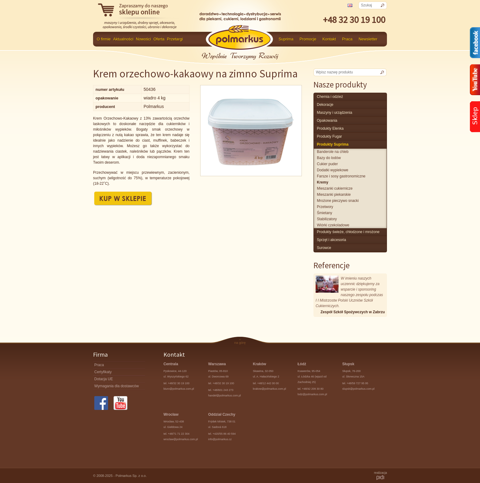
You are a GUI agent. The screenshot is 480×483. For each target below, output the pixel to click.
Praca (347, 39)
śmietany (324, 213)
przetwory (325, 207)
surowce (324, 248)
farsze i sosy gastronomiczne (341, 176)
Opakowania (327, 120)
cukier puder (327, 164)
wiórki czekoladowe (333, 225)
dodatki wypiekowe (332, 170)
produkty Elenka (330, 128)
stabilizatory (327, 219)
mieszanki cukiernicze (335, 188)
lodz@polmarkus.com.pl (312, 394)
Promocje (307, 39)
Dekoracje (325, 104)
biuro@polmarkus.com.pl (178, 388)
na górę (240, 342)
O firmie (104, 39)
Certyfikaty (103, 372)
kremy (322, 182)
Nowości (143, 39)
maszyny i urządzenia (334, 112)
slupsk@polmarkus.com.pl (358, 388)
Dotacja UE (103, 379)
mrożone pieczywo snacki (338, 201)
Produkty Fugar (329, 136)
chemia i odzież (330, 97)
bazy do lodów (329, 158)
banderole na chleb (332, 152)
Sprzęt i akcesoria (331, 240)
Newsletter (367, 39)
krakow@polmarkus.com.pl (269, 388)
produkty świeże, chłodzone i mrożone (348, 232)
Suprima (286, 39)
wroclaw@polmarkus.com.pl (180, 439)
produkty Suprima (332, 144)
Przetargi (175, 39)
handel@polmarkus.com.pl (224, 395)
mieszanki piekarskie (334, 194)
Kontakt (329, 39)
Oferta (158, 39)
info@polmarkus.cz (220, 439)
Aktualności (123, 39)
